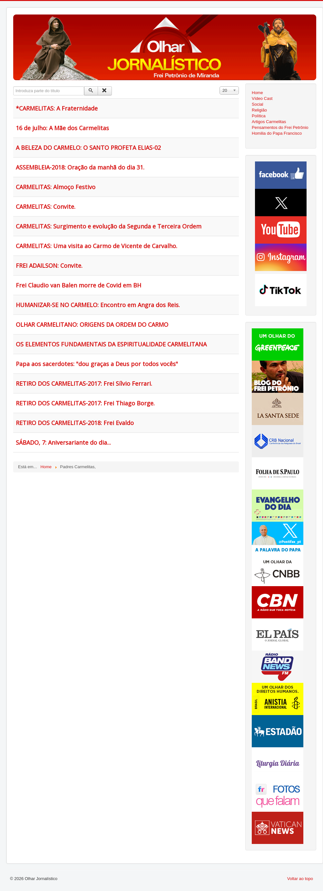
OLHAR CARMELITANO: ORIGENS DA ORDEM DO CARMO (92, 324)
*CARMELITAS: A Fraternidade (57, 108)
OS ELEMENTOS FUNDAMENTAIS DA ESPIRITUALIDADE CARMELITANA (111, 344)
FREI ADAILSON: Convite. (49, 265)
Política (259, 115)
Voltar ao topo (300, 878)
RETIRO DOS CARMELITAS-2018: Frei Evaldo (75, 423)
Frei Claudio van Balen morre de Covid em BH (78, 285)
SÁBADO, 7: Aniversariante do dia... (63, 442)
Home (257, 92)
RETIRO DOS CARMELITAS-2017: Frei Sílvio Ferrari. (84, 383)
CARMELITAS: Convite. (45, 206)
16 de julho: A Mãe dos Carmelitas (62, 128)
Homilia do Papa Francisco (277, 133)
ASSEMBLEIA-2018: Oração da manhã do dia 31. (80, 167)
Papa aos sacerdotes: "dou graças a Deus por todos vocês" (97, 364)
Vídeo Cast (262, 98)
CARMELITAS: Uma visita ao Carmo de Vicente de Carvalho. (96, 246)
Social (257, 104)
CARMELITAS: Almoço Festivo (55, 187)
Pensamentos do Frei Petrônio (280, 127)
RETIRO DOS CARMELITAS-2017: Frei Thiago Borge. (85, 403)
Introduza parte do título (13, 86)
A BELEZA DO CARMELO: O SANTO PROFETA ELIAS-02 (88, 147)
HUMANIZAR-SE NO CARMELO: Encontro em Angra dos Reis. (98, 305)
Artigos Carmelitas (269, 121)
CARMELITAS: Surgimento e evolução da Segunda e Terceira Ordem (108, 226)
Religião (259, 110)
